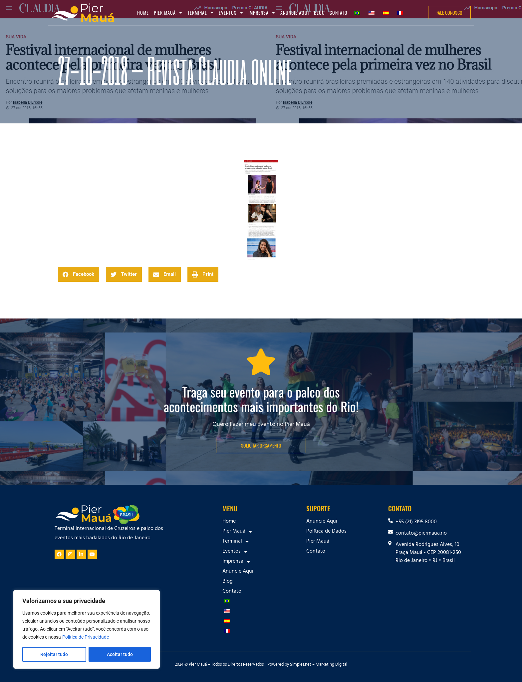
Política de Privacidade (85, 637)
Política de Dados (326, 531)
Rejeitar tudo (54, 654)
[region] (86, 630)
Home (143, 12)
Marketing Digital (331, 665)
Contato (339, 12)
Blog (319, 12)
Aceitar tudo (120, 654)
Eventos (231, 12)
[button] (78, 274)
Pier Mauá (168, 12)
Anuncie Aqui (294, 12)
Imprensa (261, 12)
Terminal (200, 12)
